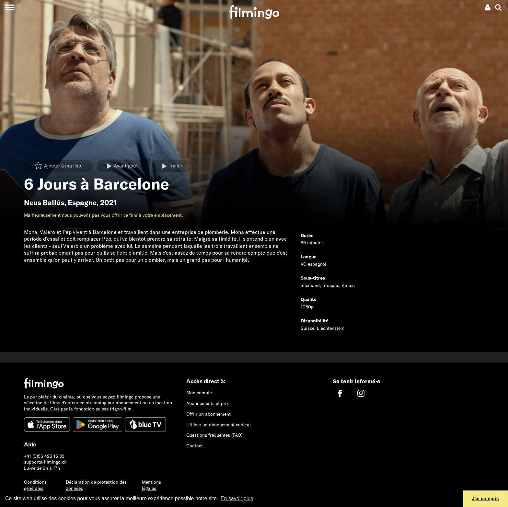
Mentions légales (151, 485)
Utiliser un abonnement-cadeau (218, 425)
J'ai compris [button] (485, 498)
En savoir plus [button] (237, 498)
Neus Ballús (44, 202)
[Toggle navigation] (9, 7)
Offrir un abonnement (208, 414)
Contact (194, 446)
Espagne (82, 202)
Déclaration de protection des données (96, 485)
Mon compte (199, 393)
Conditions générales (35, 485)
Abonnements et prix (207, 403)
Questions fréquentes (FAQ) (214, 435)
